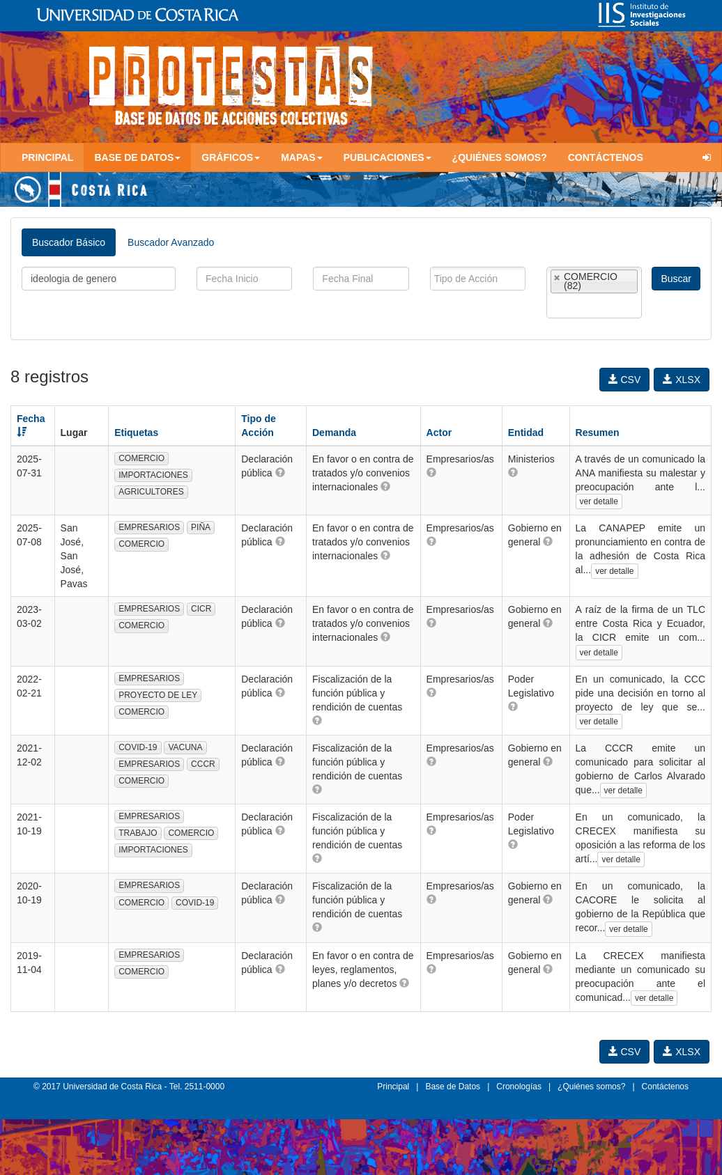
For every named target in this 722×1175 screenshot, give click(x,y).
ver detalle (599, 501)
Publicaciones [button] (387, 157)
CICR (201, 609)
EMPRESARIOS (149, 527)
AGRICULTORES (151, 492)
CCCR (203, 764)
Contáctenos (605, 157)
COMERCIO (141, 458)
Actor (439, 432)
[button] (280, 472)
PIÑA (200, 527)
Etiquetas (136, 432)
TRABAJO (137, 833)
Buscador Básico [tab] (68, 242)
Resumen (598, 432)
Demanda (334, 432)
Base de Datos (452, 1086)
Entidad (526, 432)
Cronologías (519, 1086)
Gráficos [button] (230, 157)
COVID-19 (137, 747)
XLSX (681, 379)
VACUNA (185, 747)
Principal (47, 157)
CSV (624, 379)
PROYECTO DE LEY (157, 695)
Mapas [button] (302, 157)
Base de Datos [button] (137, 157)
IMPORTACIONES (153, 475)
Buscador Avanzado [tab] (171, 242)
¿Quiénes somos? (499, 157)
